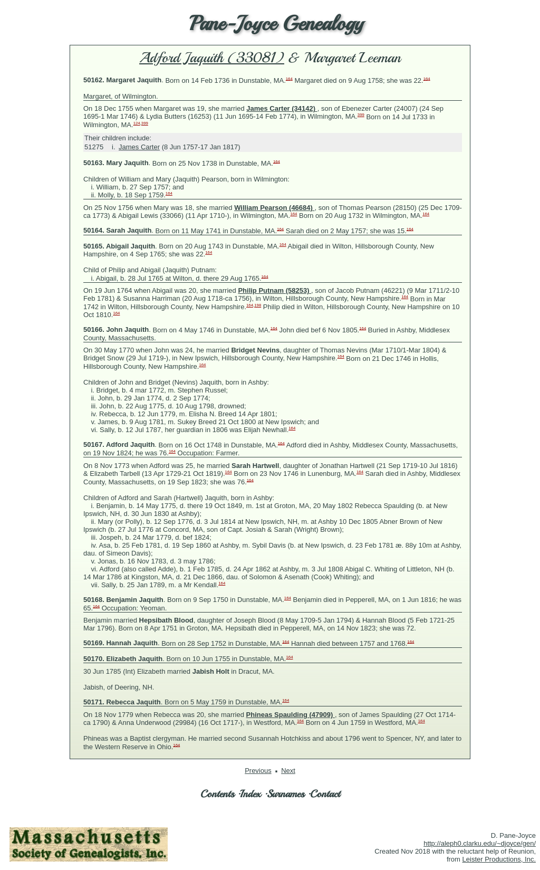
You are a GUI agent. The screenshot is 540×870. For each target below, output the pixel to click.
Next (288, 771)
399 (361, 114)
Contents (217, 793)
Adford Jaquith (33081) (211, 57)
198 (257, 305)
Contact (325, 793)
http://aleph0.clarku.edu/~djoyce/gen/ (479, 843)
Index (250, 793)
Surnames (285, 793)
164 (289, 78)
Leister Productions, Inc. (499, 859)
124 (136, 123)
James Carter (139, 147)
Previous (258, 771)
